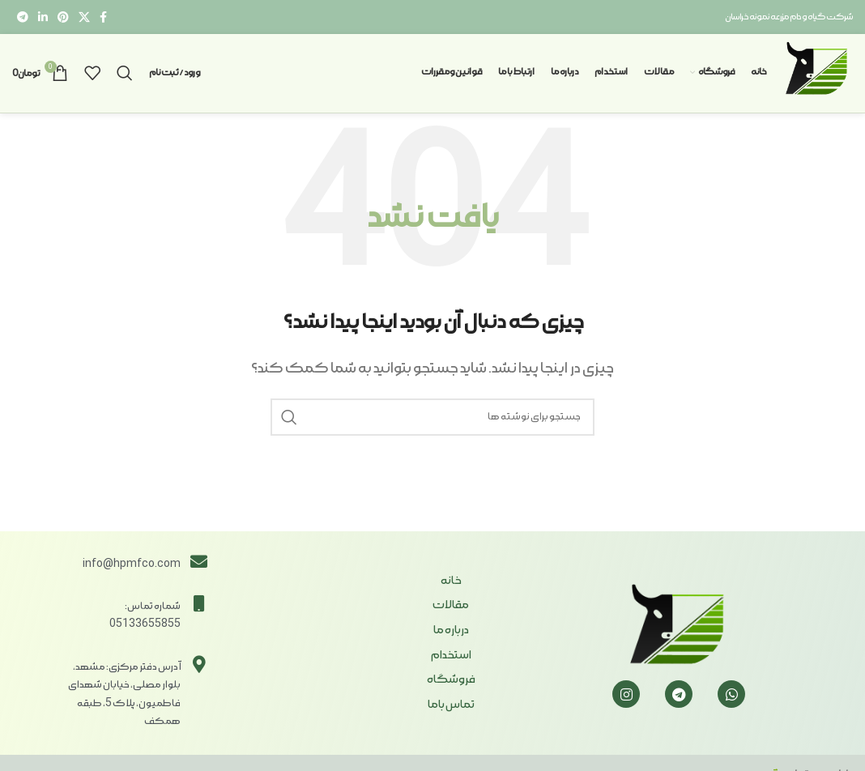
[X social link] (84, 17)
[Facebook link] (103, 17)
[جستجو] (125, 76)
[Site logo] (815, 74)
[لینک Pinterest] (63, 17)
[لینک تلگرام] (22, 17)
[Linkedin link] (43, 17)
